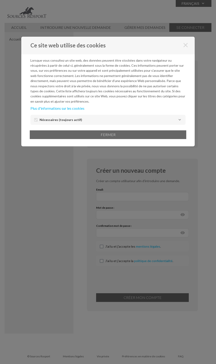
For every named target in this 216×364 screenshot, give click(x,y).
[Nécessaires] (179, 120)
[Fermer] (185, 45)
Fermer (108, 134)
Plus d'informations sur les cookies (57, 108)
